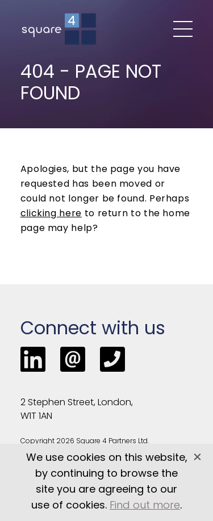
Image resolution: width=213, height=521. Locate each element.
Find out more (145, 506)
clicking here (51, 214)
